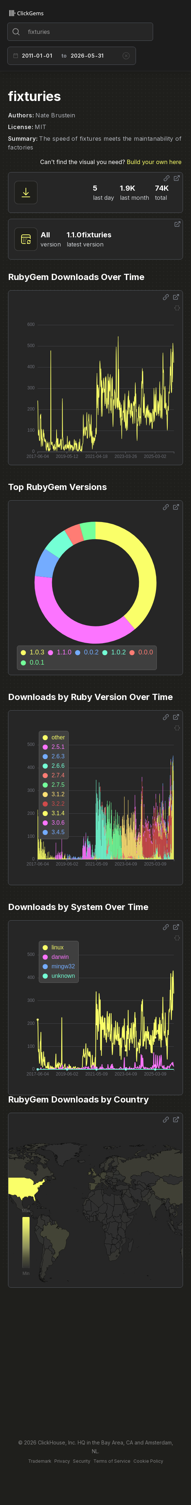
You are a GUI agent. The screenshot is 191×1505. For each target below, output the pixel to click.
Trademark (39, 1461)
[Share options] (166, 178)
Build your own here (154, 162)
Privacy (62, 1461)
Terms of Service (111, 1461)
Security (81, 1461)
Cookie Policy (148, 1461)
